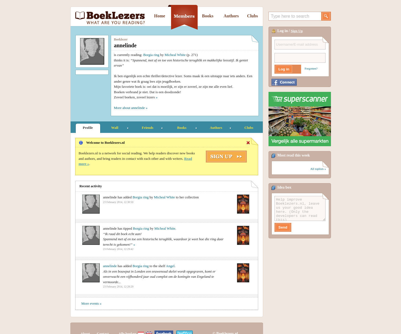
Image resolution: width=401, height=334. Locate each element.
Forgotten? (311, 68)
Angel (170, 266)
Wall (114, 128)
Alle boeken (127, 324)
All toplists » (318, 168)
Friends (147, 128)
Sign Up (297, 31)
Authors (231, 16)
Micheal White (175, 55)
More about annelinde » (131, 108)
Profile (88, 128)
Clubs (252, 16)
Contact (103, 324)
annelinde (110, 266)
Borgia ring (151, 55)
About (85, 324)
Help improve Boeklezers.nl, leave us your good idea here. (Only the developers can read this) (300, 208)
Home (159, 16)
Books (207, 16)
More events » (91, 303)
